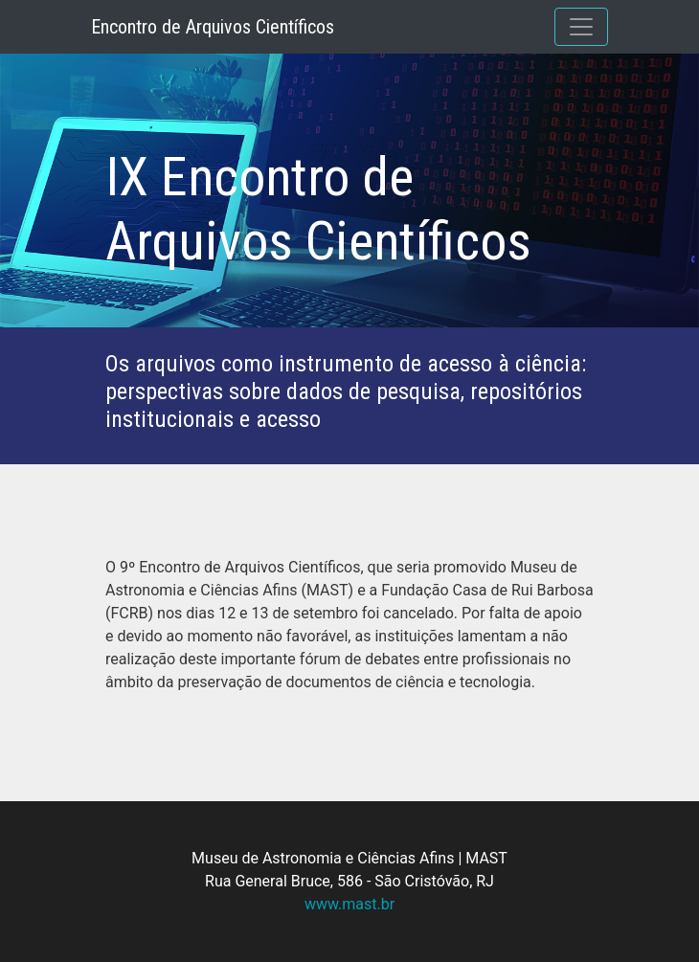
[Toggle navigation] (581, 27)
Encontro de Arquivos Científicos (212, 26)
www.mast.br (349, 904)
